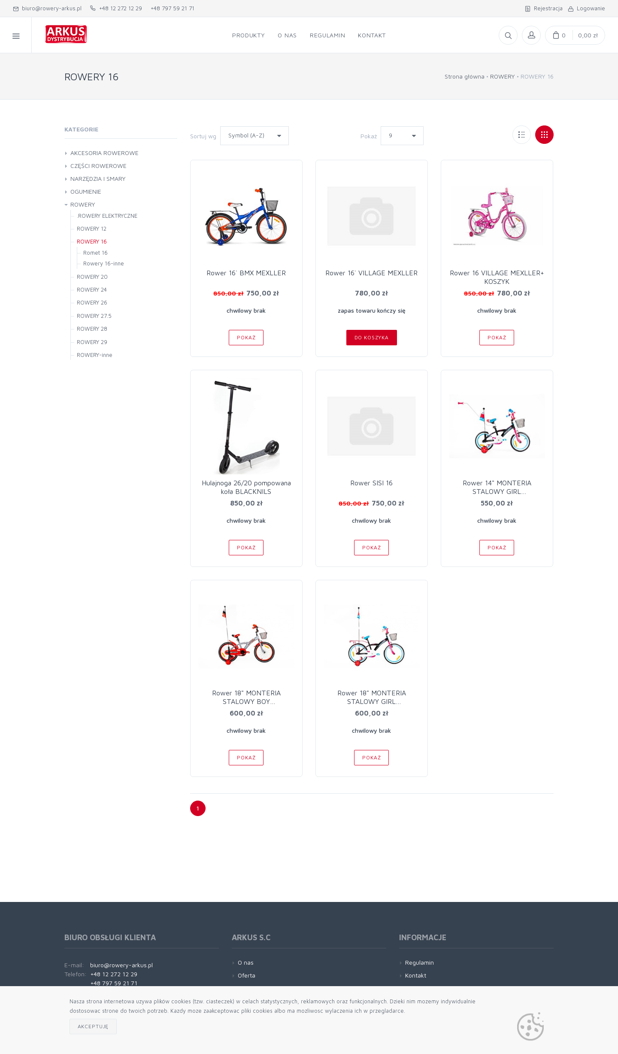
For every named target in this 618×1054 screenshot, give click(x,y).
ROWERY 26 (92, 302)
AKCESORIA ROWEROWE (104, 152)
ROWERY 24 (92, 289)
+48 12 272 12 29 (116, 8)
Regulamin (419, 962)
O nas (246, 962)
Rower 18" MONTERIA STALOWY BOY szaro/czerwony (246, 701)
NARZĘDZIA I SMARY (98, 178)
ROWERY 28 (92, 328)
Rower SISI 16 (371, 483)
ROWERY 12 (91, 228)
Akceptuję (93, 1026)
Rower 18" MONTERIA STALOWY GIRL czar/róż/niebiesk (371, 701)
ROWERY (502, 76)
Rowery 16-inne (103, 263)
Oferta (246, 975)
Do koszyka (371, 337)
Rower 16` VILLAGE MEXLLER (371, 273)
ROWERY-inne (94, 354)
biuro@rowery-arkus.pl (47, 8)
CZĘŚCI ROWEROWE (98, 165)
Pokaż (368, 136)
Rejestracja (544, 8)
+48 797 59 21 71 (172, 8)
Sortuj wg (203, 136)
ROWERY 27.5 (94, 315)
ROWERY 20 (92, 276)
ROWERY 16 (92, 241)
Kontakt (415, 975)
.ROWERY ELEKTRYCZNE (107, 215)
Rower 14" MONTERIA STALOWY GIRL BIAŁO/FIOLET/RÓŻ (497, 491)
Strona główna (465, 76)
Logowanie (586, 8)
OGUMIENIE (85, 191)
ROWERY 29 (92, 341)
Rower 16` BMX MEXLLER (246, 273)
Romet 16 (95, 252)
